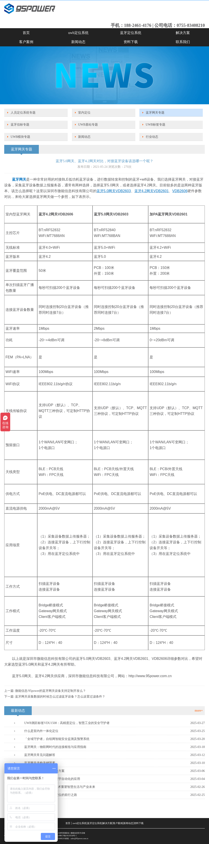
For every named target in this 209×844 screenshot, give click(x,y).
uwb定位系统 (78, 33)
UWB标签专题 (156, 124)
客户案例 (26, 42)
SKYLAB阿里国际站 (61, 833)
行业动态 (152, 136)
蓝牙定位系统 (130, 33)
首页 (26, 33)
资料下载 (131, 42)
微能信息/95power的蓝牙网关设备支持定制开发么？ (50, 690)
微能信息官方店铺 (78, 833)
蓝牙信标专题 (20, 124)
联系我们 (183, 42)
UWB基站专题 (88, 124)
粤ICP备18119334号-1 (68, 836)
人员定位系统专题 (23, 112)
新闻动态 (78, 42)
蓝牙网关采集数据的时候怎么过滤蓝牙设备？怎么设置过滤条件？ (60, 696)
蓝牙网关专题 (155, 112)
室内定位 (84, 112)
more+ (199, 710)
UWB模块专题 (20, 136)
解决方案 (183, 33)
